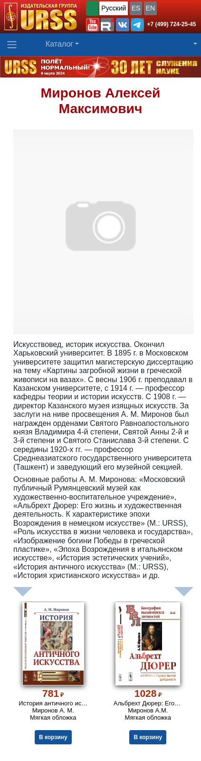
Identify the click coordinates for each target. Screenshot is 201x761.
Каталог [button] (59, 44)
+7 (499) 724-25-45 (171, 24)
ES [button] (136, 8)
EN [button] (150, 8)
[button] (92, 24)
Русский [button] (113, 8)
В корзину (53, 737)
